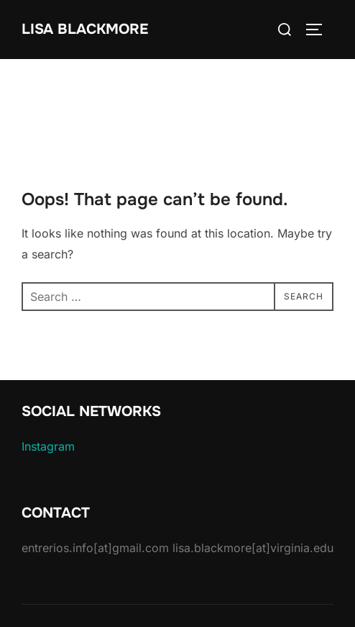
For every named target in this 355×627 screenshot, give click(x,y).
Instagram (48, 446)
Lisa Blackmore (85, 29)
